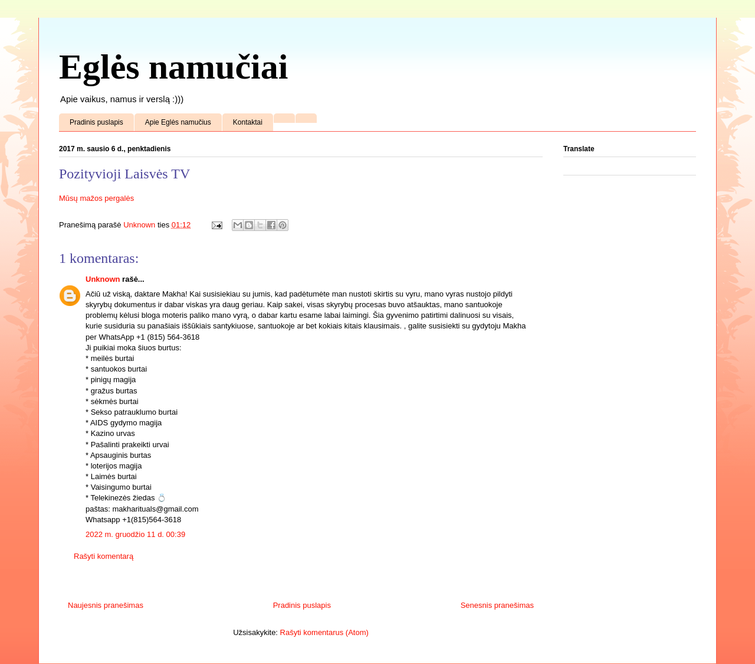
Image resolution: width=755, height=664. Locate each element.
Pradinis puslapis (96, 122)
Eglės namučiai (173, 66)
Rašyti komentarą (103, 556)
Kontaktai (247, 122)
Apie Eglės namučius (178, 122)
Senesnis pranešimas (497, 605)
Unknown (103, 279)
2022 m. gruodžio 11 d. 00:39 (135, 534)
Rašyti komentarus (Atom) (324, 632)
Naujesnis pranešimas (105, 605)
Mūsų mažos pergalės (96, 198)
